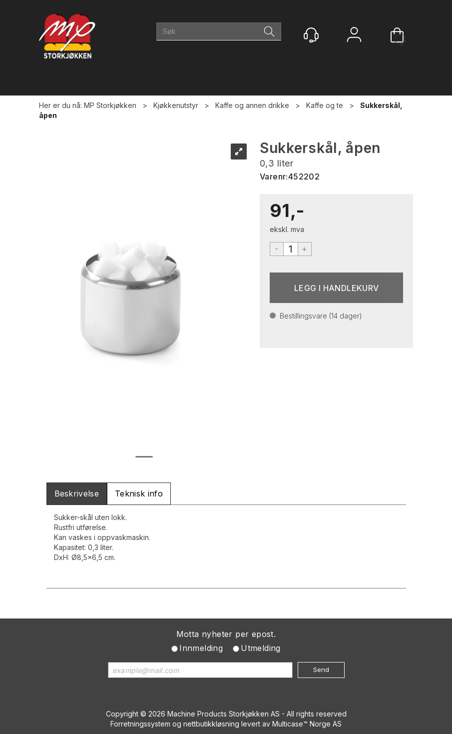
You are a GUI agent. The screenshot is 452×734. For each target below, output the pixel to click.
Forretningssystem (140, 724)
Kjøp (337, 287)
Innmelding (201, 648)
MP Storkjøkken (110, 105)
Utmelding (261, 648)
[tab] (76, 493)
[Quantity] (291, 249)
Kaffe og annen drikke (252, 105)
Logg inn (354, 35)
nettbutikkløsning (211, 724)
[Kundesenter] (311, 35)
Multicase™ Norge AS (307, 724)
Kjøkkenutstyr (175, 105)
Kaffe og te (324, 105)
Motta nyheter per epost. (226, 634)
